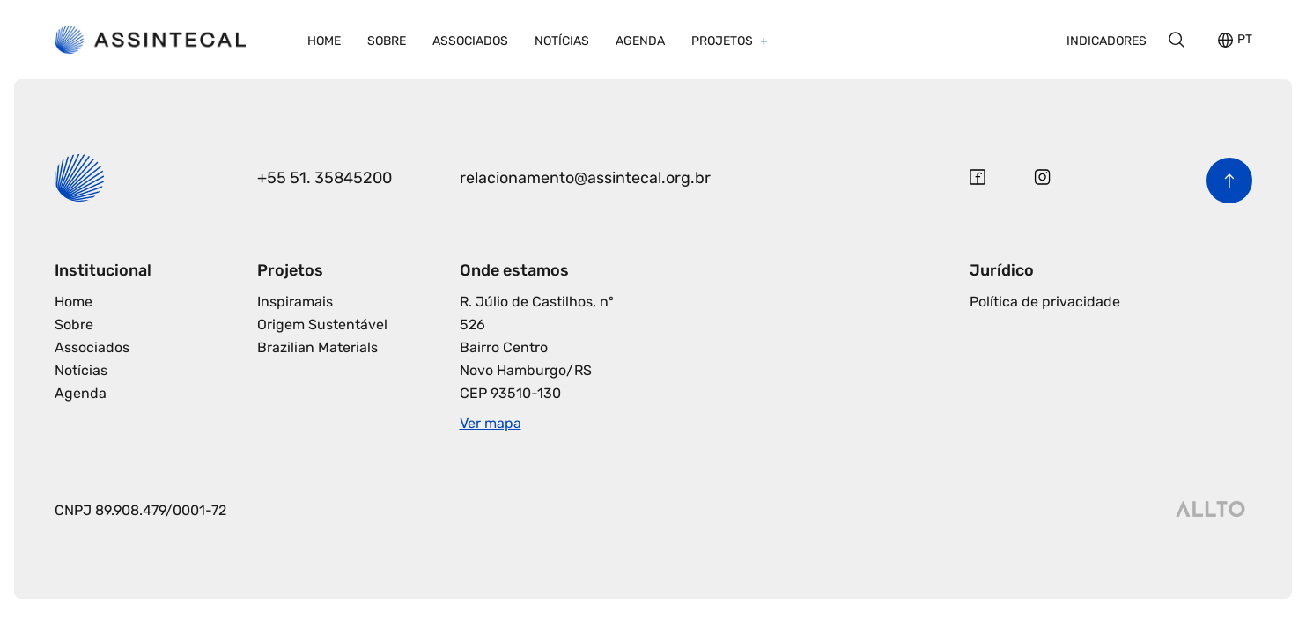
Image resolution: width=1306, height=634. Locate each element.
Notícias (562, 40)
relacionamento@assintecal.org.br (585, 178)
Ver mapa (490, 423)
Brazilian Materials (317, 347)
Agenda (640, 40)
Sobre (386, 40)
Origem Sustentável (322, 324)
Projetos (723, 40)
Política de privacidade (1045, 301)
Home (324, 40)
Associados (470, 40)
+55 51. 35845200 (324, 178)
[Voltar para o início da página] (1229, 180)
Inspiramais (295, 301)
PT (1244, 40)
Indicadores (1106, 40)
